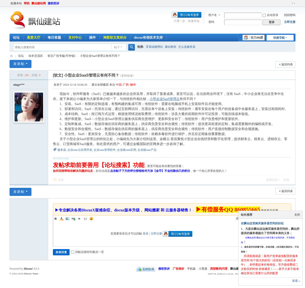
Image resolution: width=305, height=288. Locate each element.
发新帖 (19, 64)
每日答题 (54, 37)
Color (61, 218)
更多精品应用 (269, 210)
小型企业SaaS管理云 (165, 99)
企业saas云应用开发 (79, 150)
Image (67, 218)
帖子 (117, 47)
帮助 (27, 3)
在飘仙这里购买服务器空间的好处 (262, 223)
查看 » (296, 281)
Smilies (91, 218)
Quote (79, 218)
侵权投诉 (53, 3)
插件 (92, 37)
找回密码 (289, 15)
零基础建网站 (154, 46)
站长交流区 (36, 56)
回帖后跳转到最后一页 (87, 252)
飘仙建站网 (38, 3)
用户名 (212, 15)
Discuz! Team (31, 273)
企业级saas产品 (147, 150)
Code (85, 218)
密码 (211, 22)
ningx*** (19, 84)
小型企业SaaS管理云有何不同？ (100, 56)
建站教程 (170, 46)
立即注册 (289, 22)
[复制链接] (127, 75)
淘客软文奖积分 (115, 37)
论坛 (16, 37)
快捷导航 (279, 37)
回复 (61, 180)
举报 (286, 180)
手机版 (191, 268)
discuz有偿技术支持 (148, 37)
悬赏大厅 (33, 37)
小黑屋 (203, 268)
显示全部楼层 (100, 84)
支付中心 (75, 37)
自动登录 (270, 15)
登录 (145, 233)
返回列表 (287, 64)
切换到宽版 (293, 3)
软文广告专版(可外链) (61, 56)
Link (73, 218)
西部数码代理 (218, 268)
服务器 (61, 150)
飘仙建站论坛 (11, 55)
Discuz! (28, 268)
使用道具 (272, 180)
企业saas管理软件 (105, 150)
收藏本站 (16, 3)
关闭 (297, 214)
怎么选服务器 (186, 46)
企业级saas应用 (126, 150)
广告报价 (178, 268)
